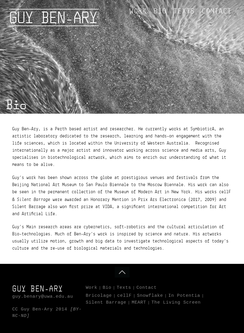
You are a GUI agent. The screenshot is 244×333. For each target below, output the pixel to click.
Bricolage (99, 295)
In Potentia (184, 295)
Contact (217, 11)
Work (138, 11)
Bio (160, 11)
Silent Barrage (106, 302)
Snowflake (150, 295)
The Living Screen (176, 302)
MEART (139, 302)
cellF (124, 295)
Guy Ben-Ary (53, 17)
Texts (184, 11)
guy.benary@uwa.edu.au (42, 296)
